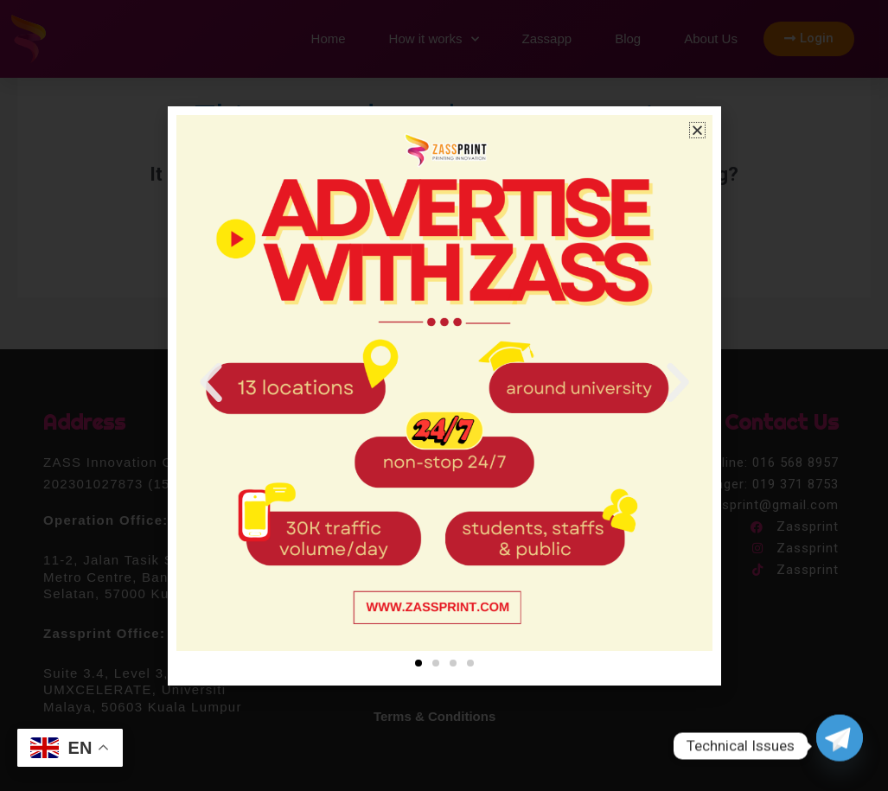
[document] (444, 395)
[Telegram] (839, 746)
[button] (697, 130)
